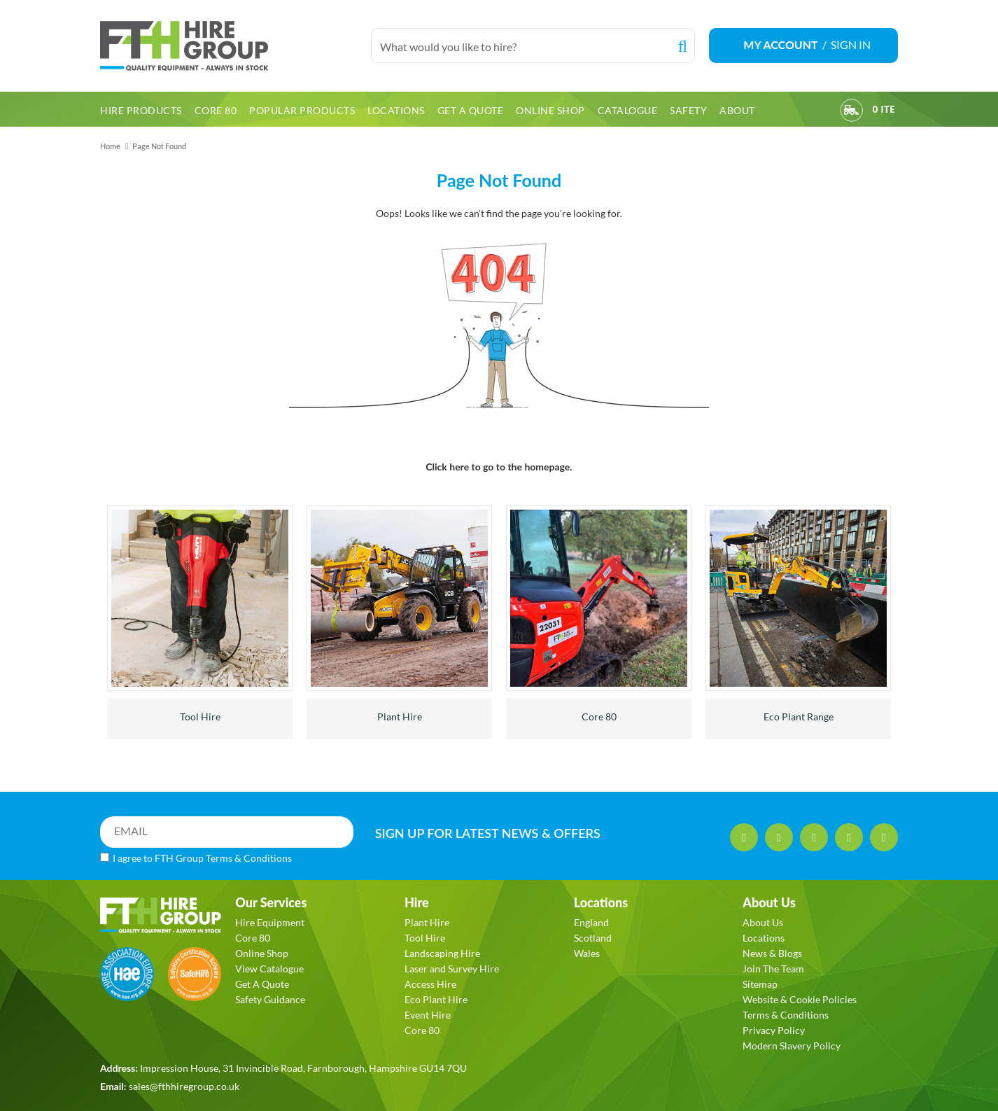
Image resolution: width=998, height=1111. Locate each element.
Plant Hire (399, 716)
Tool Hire (200, 716)
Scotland (593, 938)
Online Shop (261, 953)
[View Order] (852, 112)
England (591, 922)
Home (110, 146)
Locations (764, 938)
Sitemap (760, 984)
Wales (587, 953)
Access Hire (430, 984)
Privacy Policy (774, 1030)
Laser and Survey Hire (452, 968)
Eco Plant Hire (436, 999)
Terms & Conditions (249, 858)
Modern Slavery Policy (792, 1045)
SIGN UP (487, 833)
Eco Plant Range (799, 716)
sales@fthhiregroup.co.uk (184, 1086)
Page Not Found (159, 146)
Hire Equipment (269, 922)
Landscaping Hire (442, 953)
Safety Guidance (270, 999)
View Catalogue (269, 968)
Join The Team (773, 968)
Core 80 (599, 716)
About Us (763, 922)
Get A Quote (262, 984)
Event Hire (428, 1015)
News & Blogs (772, 953)
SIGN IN (851, 44)
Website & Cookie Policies (800, 999)
